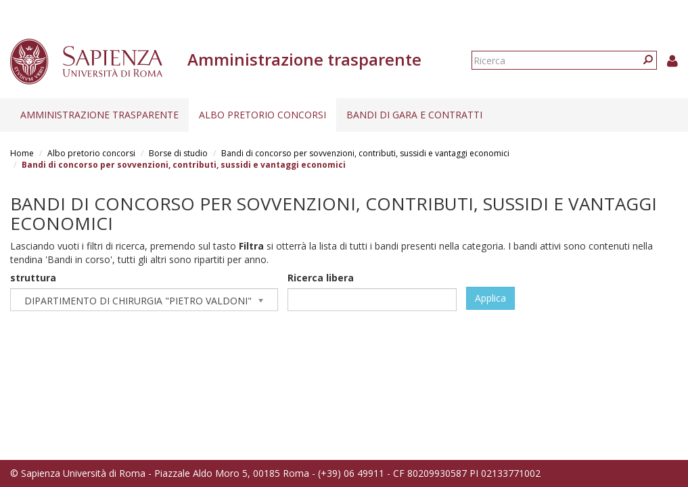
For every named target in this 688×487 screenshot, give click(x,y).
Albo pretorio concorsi (262, 114)
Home (22, 153)
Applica (490, 298)
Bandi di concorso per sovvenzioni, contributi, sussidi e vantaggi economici (365, 153)
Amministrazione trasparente (99, 114)
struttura (33, 277)
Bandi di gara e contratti (414, 114)
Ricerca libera (321, 277)
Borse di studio (178, 153)
